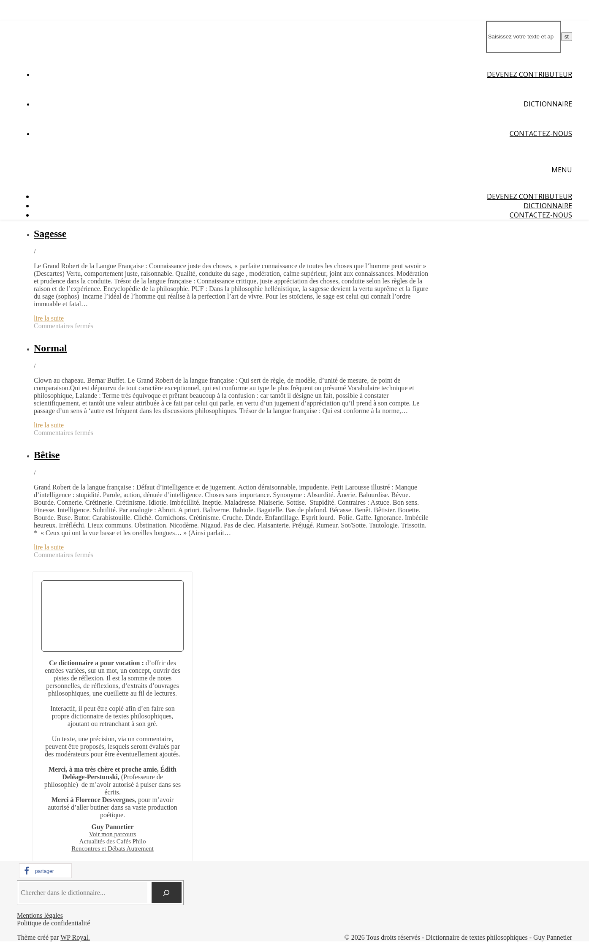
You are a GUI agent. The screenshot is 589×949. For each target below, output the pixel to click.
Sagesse (50, 233)
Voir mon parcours (112, 834)
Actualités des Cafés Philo (112, 841)
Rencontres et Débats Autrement (112, 848)
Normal (50, 348)
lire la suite (49, 318)
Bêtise (47, 454)
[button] (45, 870)
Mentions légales (40, 915)
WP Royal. (75, 937)
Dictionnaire (548, 104)
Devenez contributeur (529, 74)
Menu (561, 169)
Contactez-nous (541, 133)
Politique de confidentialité (53, 923)
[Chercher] (167, 892)
